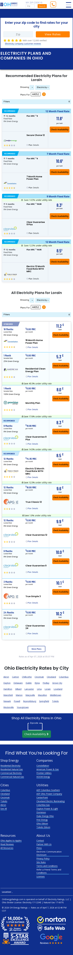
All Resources (6, 848)
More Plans (36, 649)
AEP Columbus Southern (48, 790)
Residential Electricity (10, 765)
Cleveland (51, 676)
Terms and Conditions (47, 865)
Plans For (25, 94)
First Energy (42, 819)
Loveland (58, 689)
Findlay (46, 683)
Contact (40, 840)
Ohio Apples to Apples (11, 840)
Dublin (29, 683)
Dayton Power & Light (47, 808)
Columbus (64, 676)
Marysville (30, 695)
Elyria (37, 683)
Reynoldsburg (29, 701)
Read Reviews (7, 844)
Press (39, 848)
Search (42, 6)
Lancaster (29, 689)
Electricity (42, 87)
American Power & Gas (47, 769)
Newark (7, 701)
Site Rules (41, 862)
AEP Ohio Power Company (49, 793)
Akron (6, 676)
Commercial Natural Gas (12, 776)
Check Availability (36, 734)
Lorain (48, 689)
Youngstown (23, 707)
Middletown (55, 695)
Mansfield (8, 695)
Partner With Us (44, 844)
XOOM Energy (43, 776)
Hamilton (7, 689)
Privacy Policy (42, 858)
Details (34, 145)
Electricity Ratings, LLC (58, 899)
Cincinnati (39, 676)
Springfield (44, 701)
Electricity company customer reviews (23, 43)
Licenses (40, 876)
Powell (17, 701)
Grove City (57, 683)
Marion (19, 695)
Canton (15, 676)
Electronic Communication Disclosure (49, 853)
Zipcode (34, 723)
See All (3, 808)
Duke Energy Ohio (45, 816)
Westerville (8, 707)
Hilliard (18, 689)
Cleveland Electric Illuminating (50, 801)
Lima (39, 689)
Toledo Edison (43, 827)
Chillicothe (27, 676)
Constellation (42, 765)
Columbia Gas (43, 804)
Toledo (55, 701)
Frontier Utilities (44, 773)
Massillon (42, 695)
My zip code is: (34, 2)
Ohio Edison (42, 823)
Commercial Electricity (11, 773)
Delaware (18, 683)
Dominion (41, 812)
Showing (24, 87)
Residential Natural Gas (11, 769)
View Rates (53, 34)
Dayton (7, 683)
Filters (7, 101)
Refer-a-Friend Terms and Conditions (48, 871)
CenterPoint (42, 797)
